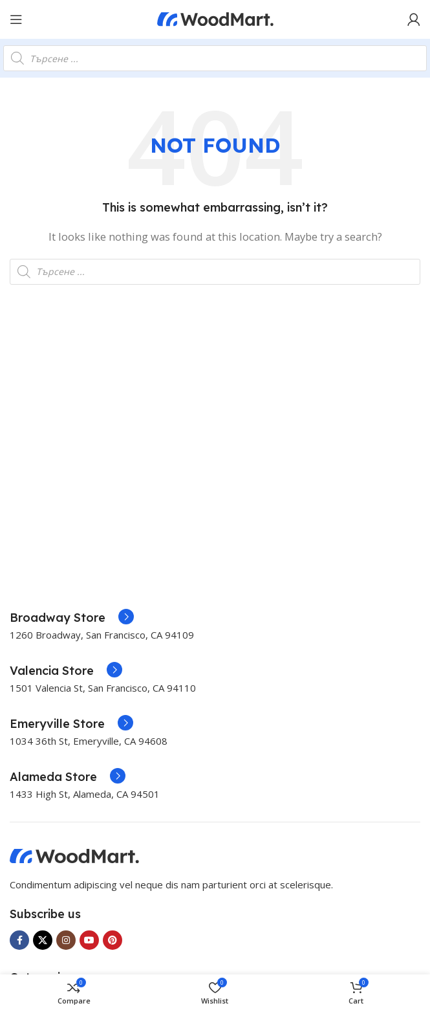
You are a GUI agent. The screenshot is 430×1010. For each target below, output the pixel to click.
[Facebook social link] (19, 940)
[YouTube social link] (89, 940)
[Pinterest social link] (112, 940)
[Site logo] (215, 18)
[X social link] (42, 940)
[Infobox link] (72, 618)
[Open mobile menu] (16, 19)
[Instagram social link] (66, 940)
